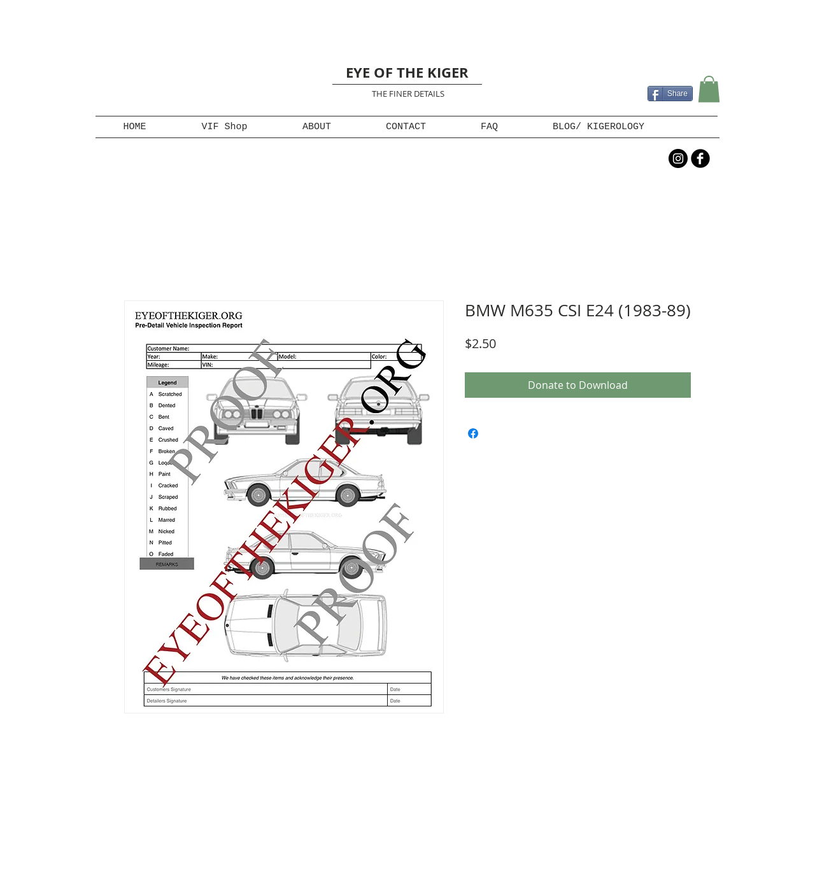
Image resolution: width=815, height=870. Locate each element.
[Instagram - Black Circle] (678, 158)
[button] (709, 89)
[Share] (670, 93)
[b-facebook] (700, 158)
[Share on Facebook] (473, 433)
